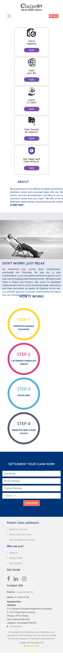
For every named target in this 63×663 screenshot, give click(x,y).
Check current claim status (20, 534)
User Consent (15, 563)
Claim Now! (31, 503)
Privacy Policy (16, 558)
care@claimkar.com (25, 592)
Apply (33, 50)
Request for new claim (18, 529)
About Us (13, 553)
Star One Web (32, 646)
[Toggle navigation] (9, 16)
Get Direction (16, 626)
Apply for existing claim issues (22, 540)
